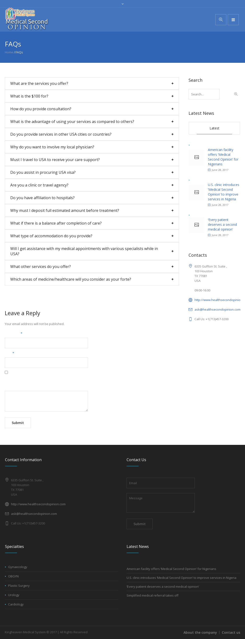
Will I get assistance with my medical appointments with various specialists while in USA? (84, 251)
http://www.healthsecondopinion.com (38, 504)
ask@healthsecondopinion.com (217, 309)
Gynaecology (17, 567)
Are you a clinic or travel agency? (39, 185)
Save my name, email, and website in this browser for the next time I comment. (61, 377)
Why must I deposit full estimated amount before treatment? (64, 210)
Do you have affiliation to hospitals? (42, 197)
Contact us (231, 632)
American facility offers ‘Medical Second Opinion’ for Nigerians (223, 156)
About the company (200, 632)
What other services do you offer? (40, 266)
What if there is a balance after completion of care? (56, 223)
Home (9, 52)
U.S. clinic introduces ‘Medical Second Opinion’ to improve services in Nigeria (223, 191)
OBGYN (13, 576)
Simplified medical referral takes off (152, 595)
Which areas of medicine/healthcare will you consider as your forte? (70, 279)
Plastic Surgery (19, 585)
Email (9, 353)
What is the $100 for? (29, 96)
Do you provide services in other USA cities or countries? (60, 134)
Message (11, 386)
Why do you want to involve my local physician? (52, 147)
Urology (13, 595)
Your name (13, 333)
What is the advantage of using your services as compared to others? (72, 121)
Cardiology (16, 604)
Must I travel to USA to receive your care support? (55, 159)
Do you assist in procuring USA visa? (43, 172)
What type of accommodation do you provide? (51, 235)
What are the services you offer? (39, 83)
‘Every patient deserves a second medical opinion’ (222, 224)
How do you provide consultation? (40, 108)
